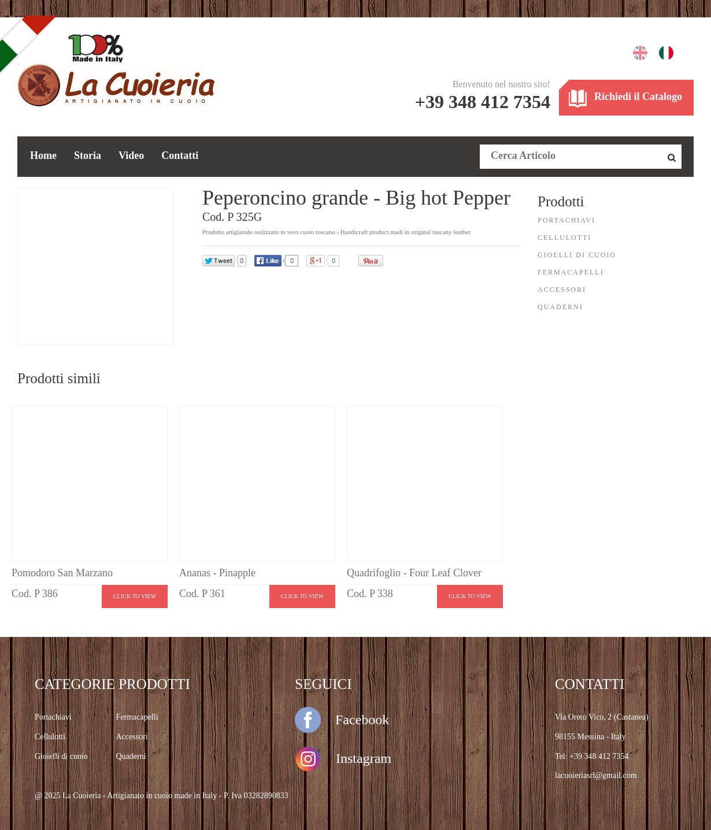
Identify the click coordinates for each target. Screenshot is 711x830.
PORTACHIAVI (566, 220)
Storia (87, 155)
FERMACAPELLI (571, 272)
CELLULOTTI (564, 238)
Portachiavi (53, 717)
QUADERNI (560, 307)
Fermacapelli (137, 717)
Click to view (134, 596)
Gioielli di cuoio (61, 756)
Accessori (132, 736)
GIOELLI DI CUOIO (577, 255)
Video (131, 155)
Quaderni (131, 756)
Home (43, 155)
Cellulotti (50, 736)
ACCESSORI (562, 290)
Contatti (179, 155)
